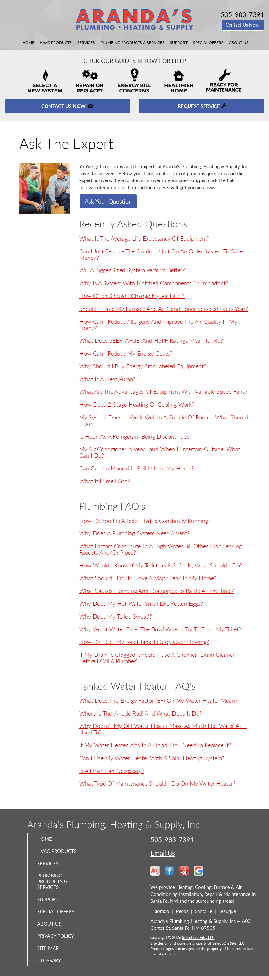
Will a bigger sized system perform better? (132, 270)
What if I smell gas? (104, 481)
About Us (238, 42)
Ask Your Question (108, 201)
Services (86, 42)
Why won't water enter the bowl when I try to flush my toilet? (160, 629)
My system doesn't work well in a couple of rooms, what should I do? (163, 420)
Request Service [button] (202, 106)
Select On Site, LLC (198, 937)
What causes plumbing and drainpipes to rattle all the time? (156, 590)
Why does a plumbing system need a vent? (134, 533)
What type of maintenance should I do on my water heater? (157, 783)
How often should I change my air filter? (132, 295)
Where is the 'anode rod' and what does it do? (140, 713)
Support (179, 42)
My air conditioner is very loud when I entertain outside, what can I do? (159, 452)
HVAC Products (56, 42)
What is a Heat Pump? (107, 378)
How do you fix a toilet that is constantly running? (145, 520)
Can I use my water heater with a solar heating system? (151, 757)
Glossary (49, 960)
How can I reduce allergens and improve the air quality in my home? (158, 324)
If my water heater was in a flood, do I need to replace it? (155, 745)
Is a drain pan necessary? (111, 770)
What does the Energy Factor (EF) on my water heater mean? (158, 700)
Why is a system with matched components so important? (153, 282)
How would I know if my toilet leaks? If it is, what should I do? (160, 565)
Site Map (48, 948)
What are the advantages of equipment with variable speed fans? (163, 391)
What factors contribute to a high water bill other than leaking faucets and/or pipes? (160, 549)
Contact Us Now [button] (243, 25)
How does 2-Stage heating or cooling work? (136, 404)
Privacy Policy (55, 936)
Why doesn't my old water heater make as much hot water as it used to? (163, 729)
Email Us (162, 853)
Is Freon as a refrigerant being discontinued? (135, 436)
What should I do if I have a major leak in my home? (147, 578)
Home (28, 42)
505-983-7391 (172, 839)
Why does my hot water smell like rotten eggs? (141, 603)
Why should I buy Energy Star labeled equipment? (142, 366)
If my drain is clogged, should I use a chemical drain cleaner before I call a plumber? (157, 657)
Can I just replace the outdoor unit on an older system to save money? (161, 254)
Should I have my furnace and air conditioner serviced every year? (163, 308)
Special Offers (208, 42)
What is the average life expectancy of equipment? (144, 238)
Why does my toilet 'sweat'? (115, 616)
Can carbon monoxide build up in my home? (136, 468)
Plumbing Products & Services (132, 42)
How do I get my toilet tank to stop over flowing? (144, 641)
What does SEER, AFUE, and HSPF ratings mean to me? (151, 340)
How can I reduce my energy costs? (125, 353)
